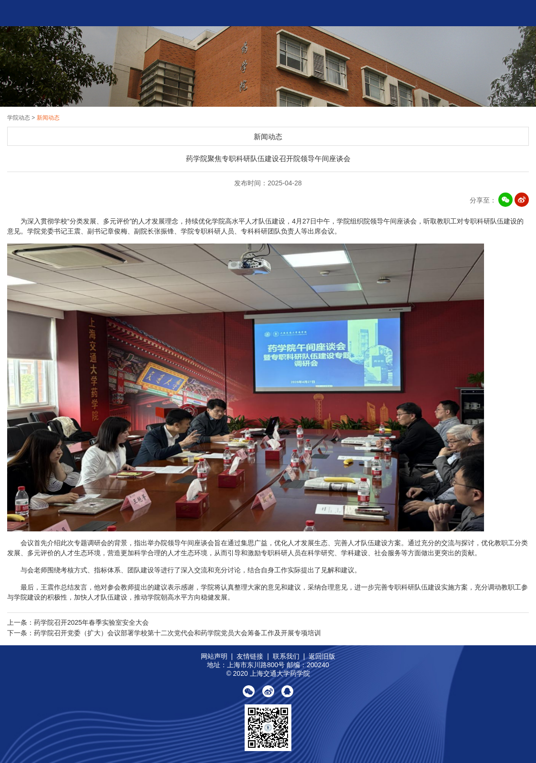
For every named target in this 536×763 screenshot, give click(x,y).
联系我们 (286, 656)
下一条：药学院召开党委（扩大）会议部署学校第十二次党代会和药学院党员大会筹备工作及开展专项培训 (164, 633)
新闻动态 (48, 117)
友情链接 (250, 656)
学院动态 (19, 117)
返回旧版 (322, 656)
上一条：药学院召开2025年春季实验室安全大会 (78, 622)
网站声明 (214, 656)
